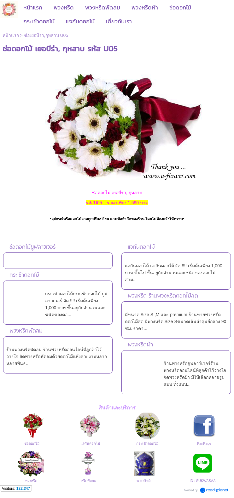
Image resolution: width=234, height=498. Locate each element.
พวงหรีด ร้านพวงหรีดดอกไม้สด (163, 296)
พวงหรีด (31, 481)
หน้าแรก (11, 35)
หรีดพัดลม (88, 481)
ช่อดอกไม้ (31, 443)
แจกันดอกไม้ (141, 247)
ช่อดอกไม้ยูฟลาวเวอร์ (32, 247)
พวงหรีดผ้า (140, 345)
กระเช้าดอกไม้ (24, 275)
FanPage (204, 443)
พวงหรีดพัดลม (26, 331)
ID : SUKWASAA (203, 481)
